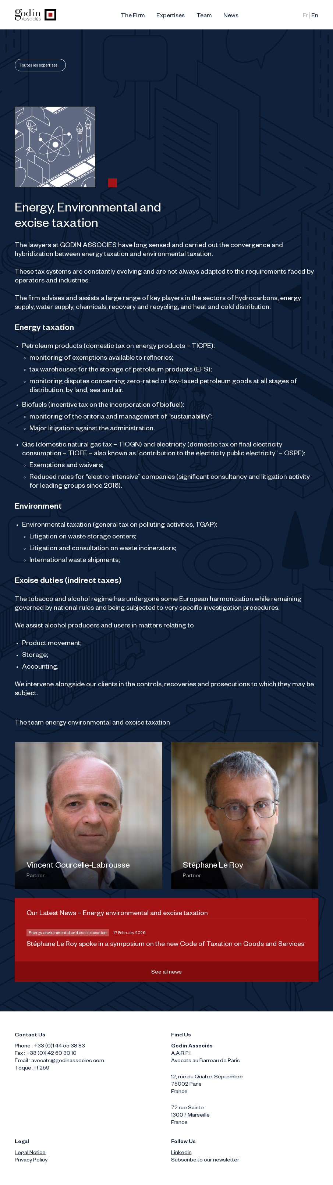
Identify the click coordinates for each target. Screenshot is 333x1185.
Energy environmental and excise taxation (68, 933)
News (230, 16)
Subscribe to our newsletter (205, 1161)
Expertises (170, 16)
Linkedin (181, 1153)
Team (204, 16)
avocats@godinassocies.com (67, 1061)
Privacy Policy (31, 1161)
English (314, 17)
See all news (166, 973)
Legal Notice (30, 1153)
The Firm (133, 16)
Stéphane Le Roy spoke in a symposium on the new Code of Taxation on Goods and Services (165, 945)
